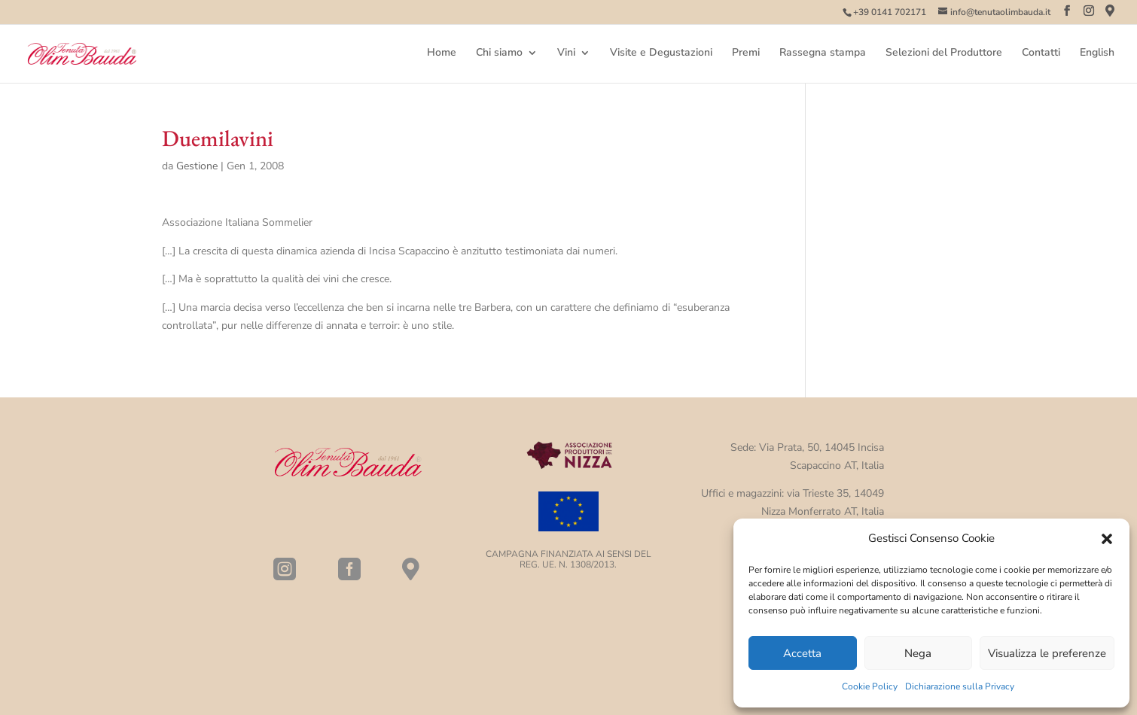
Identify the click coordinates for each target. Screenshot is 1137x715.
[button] (1106, 538)
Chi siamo (499, 53)
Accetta (802, 653)
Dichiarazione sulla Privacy (959, 686)
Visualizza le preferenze (1047, 653)
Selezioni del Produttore (944, 53)
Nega (917, 653)
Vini (566, 53)
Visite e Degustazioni (661, 53)
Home (441, 53)
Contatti (1041, 53)
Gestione (197, 166)
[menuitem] (1097, 65)
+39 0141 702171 (889, 12)
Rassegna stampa (822, 53)
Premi (746, 53)
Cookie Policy (870, 686)
